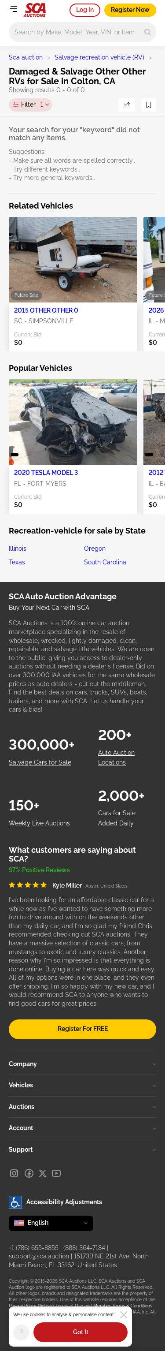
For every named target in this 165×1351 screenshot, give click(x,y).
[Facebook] (29, 1173)
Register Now (130, 9)
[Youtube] (56, 1173)
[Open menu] (13, 8)
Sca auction (26, 57)
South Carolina (105, 562)
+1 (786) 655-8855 (34, 1247)
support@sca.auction (39, 1256)
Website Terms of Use (60, 1305)
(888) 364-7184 (84, 1247)
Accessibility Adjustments (55, 1202)
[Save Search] (148, 105)
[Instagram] (14, 1173)
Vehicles (82, 1085)
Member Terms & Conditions (122, 1305)
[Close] (124, 1315)
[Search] (147, 32)
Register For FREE (83, 1028)
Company (82, 1063)
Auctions (82, 1106)
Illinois (17, 548)
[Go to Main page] (34, 10)
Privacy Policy (22, 1305)
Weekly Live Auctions (39, 823)
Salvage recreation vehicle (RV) (99, 57)
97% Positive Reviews (39, 869)
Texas (17, 562)
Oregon (95, 548)
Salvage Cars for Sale (40, 762)
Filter (32, 105)
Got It (80, 1332)
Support (82, 1149)
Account (82, 1127)
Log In (85, 9)
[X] (43, 1173)
